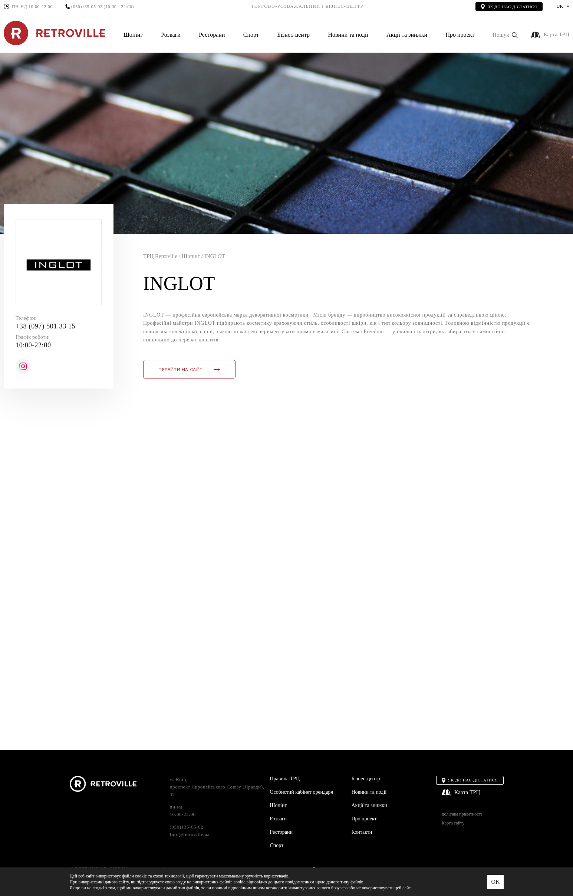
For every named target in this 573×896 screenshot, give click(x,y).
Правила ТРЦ (285, 778)
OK (495, 882)
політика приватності (462, 814)
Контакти (362, 832)
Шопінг (133, 35)
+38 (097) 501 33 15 (45, 326)
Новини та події (348, 35)
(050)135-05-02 (86, 6)
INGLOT (214, 256)
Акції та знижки (406, 35)
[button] (505, 35)
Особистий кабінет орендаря (301, 792)
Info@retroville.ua (190, 834)
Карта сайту (453, 823)
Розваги (170, 35)
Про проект (459, 35)
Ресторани (212, 35)
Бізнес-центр (293, 35)
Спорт (251, 35)
